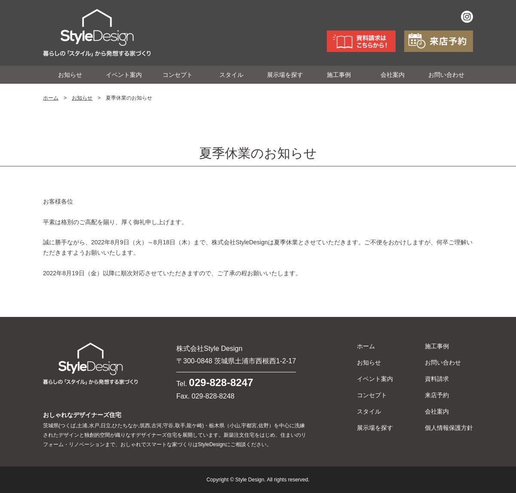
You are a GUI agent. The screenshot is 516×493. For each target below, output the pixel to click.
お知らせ (70, 74)
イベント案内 (124, 74)
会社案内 (393, 74)
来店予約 (437, 395)
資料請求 (437, 378)
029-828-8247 (221, 382)
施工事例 (339, 74)
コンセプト (178, 74)
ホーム (50, 98)
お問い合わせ (446, 74)
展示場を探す (285, 74)
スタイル (231, 74)
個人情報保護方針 (449, 427)
